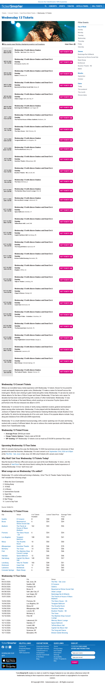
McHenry (5, 549)
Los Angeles (6, 537)
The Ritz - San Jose (13, 454)
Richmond (5, 565)
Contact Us (22, 646)
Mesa (4, 542)
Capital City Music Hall (59, 628)
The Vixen (20, 549)
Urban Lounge (56, 592)
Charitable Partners (42, 648)
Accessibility (58, 657)
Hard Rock (15, 464)
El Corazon (20, 519)
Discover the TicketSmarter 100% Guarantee (52, 2)
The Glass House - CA (59, 601)
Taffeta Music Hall (57, 625)
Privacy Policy (58, 648)
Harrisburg (5, 558)
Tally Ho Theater (22, 563)
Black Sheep (21, 570)
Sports (62, 6)
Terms (56, 646)
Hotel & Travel (82, 6)
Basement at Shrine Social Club (23, 523)
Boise (4, 522)
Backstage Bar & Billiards (60, 594)
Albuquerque (6, 546)
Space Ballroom (22, 556)
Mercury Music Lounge (59, 620)
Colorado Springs (8, 570)
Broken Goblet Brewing (59, 633)
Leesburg (5, 563)
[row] (38, 51)
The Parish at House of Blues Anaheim (22, 528)
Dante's (54, 587)
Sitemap (56, 655)
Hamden (5, 556)
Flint (3, 551)
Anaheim (5, 526)
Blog (37, 659)
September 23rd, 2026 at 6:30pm (61, 451)
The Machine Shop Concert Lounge (23, 552)
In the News (40, 657)
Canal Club (20, 565)
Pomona (5, 533)
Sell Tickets (97, 6)
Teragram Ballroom (20, 538)
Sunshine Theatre (23, 546)
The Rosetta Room (58, 606)
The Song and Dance (58, 630)
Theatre (70, 6)
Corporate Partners (42, 646)
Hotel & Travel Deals (42, 655)
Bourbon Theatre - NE (59, 611)
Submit (74, 662)
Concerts (53, 6)
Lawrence (5, 568)
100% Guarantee (24, 653)
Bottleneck (20, 568)
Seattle (4, 519)
